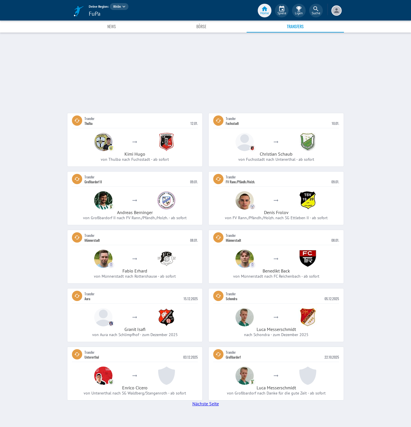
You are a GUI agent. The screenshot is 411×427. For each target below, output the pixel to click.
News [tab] (111, 26)
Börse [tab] (201, 26)
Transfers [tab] (295, 26)
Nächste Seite (205, 403)
